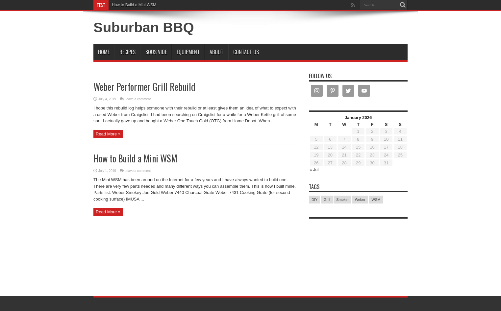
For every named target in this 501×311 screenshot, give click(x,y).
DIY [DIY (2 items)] (314, 200)
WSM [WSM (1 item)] (376, 200)
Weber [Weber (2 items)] (360, 200)
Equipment (188, 52)
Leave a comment (138, 99)
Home (104, 52)
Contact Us (246, 52)
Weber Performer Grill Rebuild (144, 86)
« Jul (314, 169)
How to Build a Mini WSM (134, 5)
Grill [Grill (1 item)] (327, 200)
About (216, 52)
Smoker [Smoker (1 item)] (342, 200)
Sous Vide (156, 52)
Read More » (108, 134)
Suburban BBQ (143, 27)
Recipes (127, 52)
